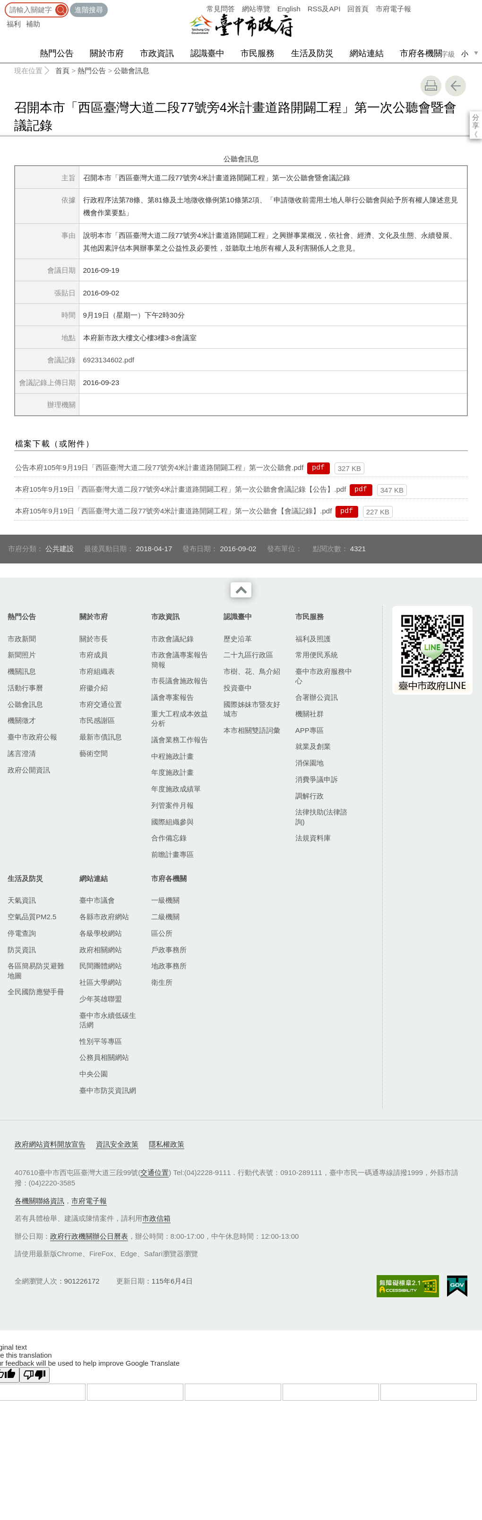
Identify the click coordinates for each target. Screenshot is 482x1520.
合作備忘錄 (169, 838)
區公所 (161, 933)
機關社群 (309, 714)
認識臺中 (207, 53)
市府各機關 (421, 53)
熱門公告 (57, 53)
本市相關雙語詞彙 (252, 730)
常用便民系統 (316, 655)
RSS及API (324, 9)
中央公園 (93, 1074)
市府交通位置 (100, 704)
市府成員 (93, 655)
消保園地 (309, 763)
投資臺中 (238, 688)
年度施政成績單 (176, 789)
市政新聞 (22, 639)
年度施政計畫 (172, 772)
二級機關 (165, 917)
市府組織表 (97, 671)
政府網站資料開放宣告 (50, 1144)
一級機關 (165, 900)
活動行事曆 (25, 688)
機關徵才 (22, 720)
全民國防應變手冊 (36, 992)
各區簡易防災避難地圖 (36, 970)
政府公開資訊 (29, 770)
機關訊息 (22, 671)
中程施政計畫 (172, 756)
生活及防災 (312, 53)
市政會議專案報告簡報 (179, 659)
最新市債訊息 (100, 737)
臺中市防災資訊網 (107, 1090)
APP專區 (309, 730)
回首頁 (358, 9)
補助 (33, 24)
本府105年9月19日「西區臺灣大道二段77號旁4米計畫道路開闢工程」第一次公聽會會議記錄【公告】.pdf (180, 489)
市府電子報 (393, 9)
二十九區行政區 (248, 655)
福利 (14, 24)
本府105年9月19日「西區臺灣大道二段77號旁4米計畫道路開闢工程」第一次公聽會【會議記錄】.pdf (173, 511)
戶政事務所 (169, 950)
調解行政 (309, 796)
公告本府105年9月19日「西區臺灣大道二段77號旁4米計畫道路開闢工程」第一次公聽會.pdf (159, 467)
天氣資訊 (22, 900)
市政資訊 (157, 53)
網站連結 (367, 53)
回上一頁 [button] (455, 86)
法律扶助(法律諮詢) (321, 816)
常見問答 (221, 9)
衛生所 (161, 982)
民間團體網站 (100, 966)
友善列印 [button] (431, 86)
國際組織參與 (172, 822)
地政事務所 (169, 966)
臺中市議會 (97, 900)
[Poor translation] (34, 1375)
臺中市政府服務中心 (323, 676)
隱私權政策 (166, 1144)
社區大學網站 (100, 982)
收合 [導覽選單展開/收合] (241, 589)
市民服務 (258, 53)
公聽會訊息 (131, 71)
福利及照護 (313, 639)
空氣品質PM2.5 (32, 917)
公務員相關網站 (104, 1057)
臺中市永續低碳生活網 (107, 1020)
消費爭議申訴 (316, 779)
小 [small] (464, 54)
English (289, 9)
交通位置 (154, 1172)
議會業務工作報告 (179, 740)
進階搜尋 (89, 10)
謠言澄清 (22, 753)
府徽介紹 (93, 688)
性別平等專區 (100, 1041)
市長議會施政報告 (179, 681)
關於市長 (93, 639)
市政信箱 (156, 1218)
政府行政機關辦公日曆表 (89, 1236)
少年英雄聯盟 (100, 999)
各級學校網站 (100, 933)
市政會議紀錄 (172, 639)
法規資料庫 (313, 838)
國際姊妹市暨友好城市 (252, 709)
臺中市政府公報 (32, 737)
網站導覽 (256, 9)
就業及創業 (313, 746)
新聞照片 (22, 655)
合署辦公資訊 (316, 697)
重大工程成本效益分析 (179, 718)
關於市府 (107, 53)
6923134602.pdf (108, 360)
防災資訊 (22, 950)
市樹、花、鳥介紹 (252, 671)
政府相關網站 (100, 950)
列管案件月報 (172, 805)
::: (3, 4)
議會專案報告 (172, 697)
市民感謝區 (97, 720)
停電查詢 (22, 933)
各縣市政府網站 (104, 917)
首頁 (62, 71)
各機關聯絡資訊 (39, 1201)
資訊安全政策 (117, 1144)
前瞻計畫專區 (172, 854)
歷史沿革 (238, 639)
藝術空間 (93, 753)
